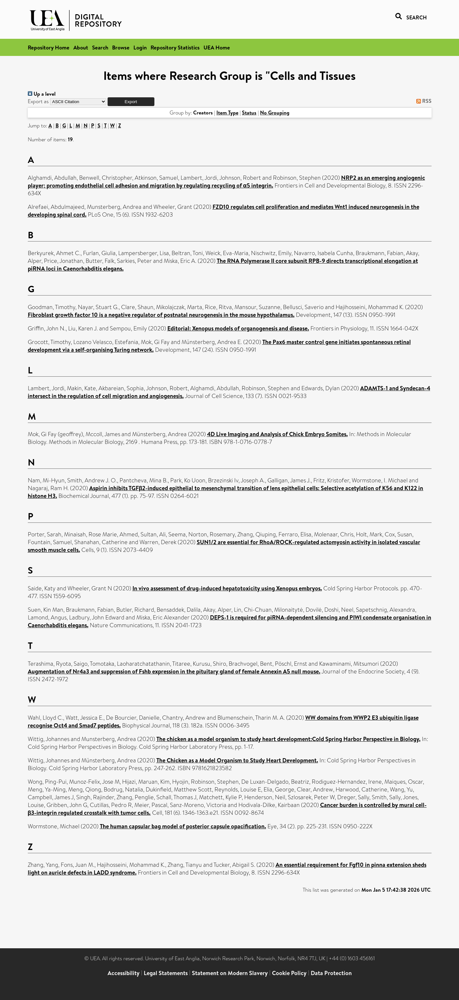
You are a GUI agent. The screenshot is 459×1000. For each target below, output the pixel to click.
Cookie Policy (289, 973)
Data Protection (331, 973)
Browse (121, 47)
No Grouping (274, 112)
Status (249, 112)
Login (140, 47)
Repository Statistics (175, 47)
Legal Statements (166, 973)
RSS (423, 100)
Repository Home (48, 47)
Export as (38, 101)
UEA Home (216, 47)
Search (100, 47)
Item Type (227, 112)
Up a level (42, 93)
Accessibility (124, 973)
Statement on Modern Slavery (230, 973)
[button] (131, 101)
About (80, 47)
